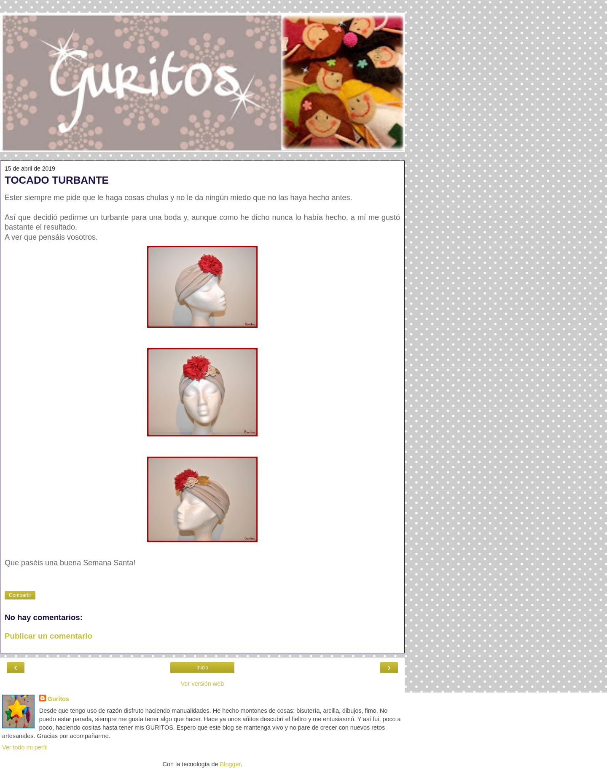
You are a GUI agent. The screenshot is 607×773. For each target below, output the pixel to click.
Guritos (58, 698)
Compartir (20, 595)
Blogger (230, 764)
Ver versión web (202, 683)
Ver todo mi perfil (25, 747)
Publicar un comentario (48, 635)
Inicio (202, 668)
